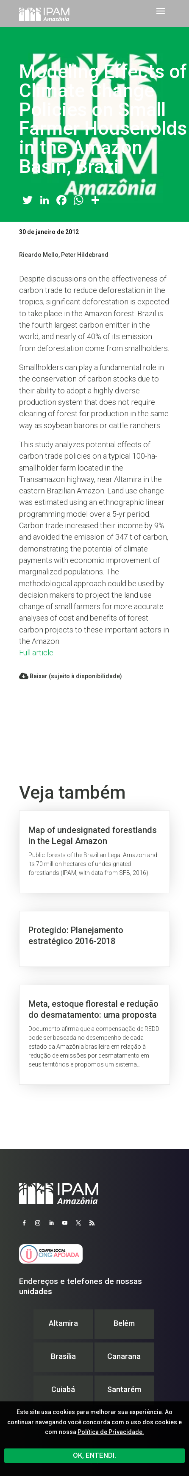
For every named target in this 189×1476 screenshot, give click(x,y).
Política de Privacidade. (111, 1432)
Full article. (37, 652)
